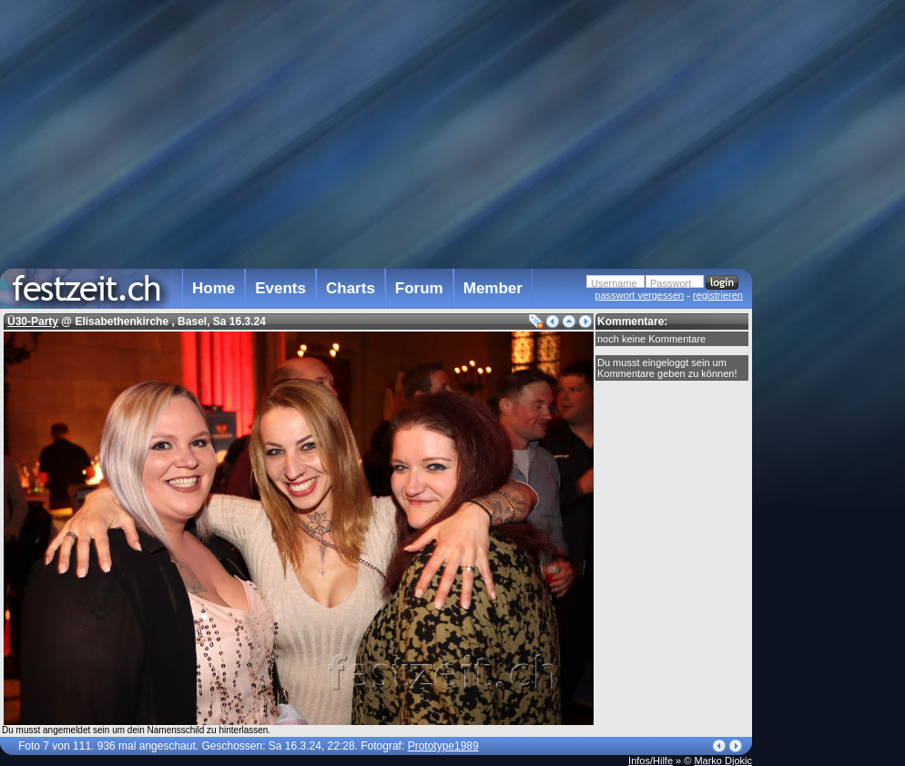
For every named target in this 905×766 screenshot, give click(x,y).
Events (280, 288)
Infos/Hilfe (650, 760)
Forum (419, 288)
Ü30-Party (32, 321)
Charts (350, 288)
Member (493, 288)
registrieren (718, 295)
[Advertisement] (832, 367)
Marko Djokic (723, 760)
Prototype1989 (443, 746)
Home (213, 288)
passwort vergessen (639, 295)
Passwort (670, 283)
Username (614, 283)
